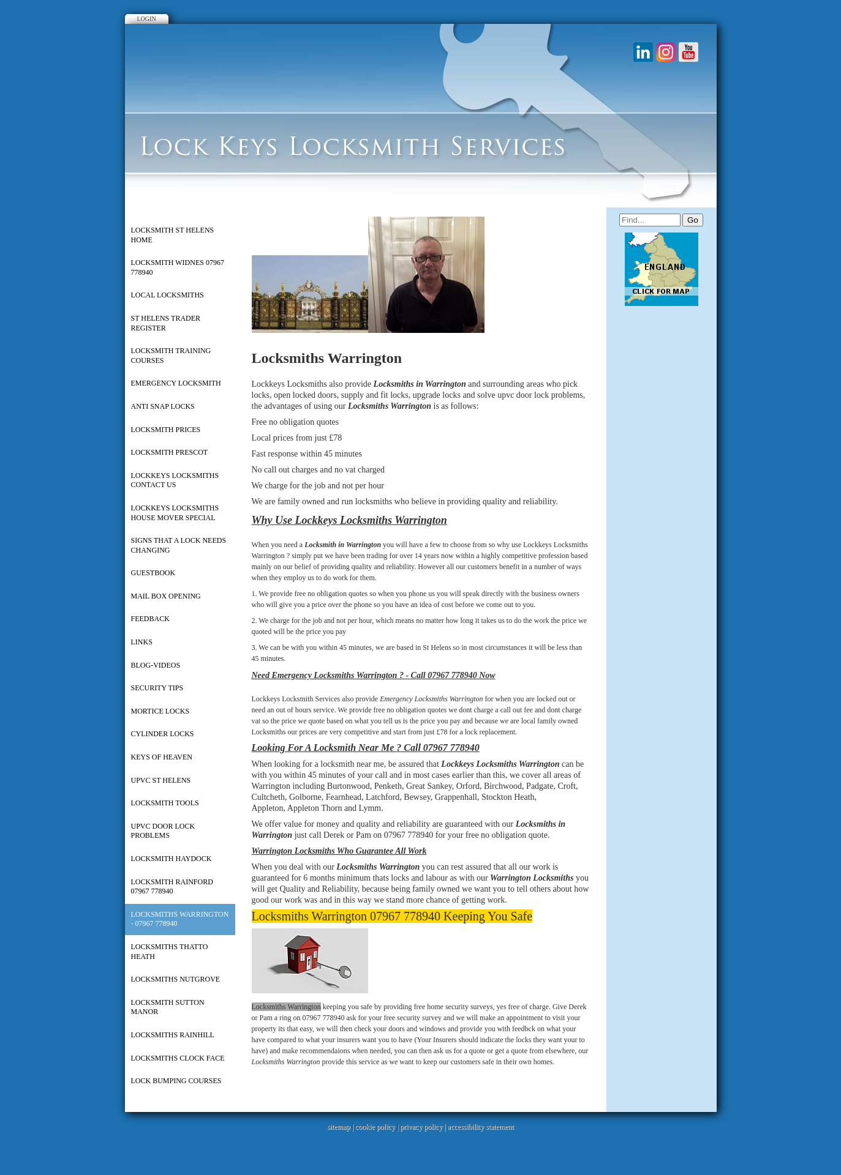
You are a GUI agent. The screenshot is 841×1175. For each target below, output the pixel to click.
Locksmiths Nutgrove (176, 979)
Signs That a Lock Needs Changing (179, 545)
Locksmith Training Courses (171, 355)
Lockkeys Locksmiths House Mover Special (175, 513)
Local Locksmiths (167, 295)
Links (142, 642)
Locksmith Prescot (169, 452)
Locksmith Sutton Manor (168, 1007)
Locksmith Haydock (171, 858)
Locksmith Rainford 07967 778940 (172, 887)
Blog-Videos (156, 665)
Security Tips (157, 688)
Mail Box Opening (166, 596)
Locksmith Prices (166, 429)
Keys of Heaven (161, 757)
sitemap (338, 1126)
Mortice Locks (160, 711)
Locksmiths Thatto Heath (169, 951)
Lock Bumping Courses (176, 1080)
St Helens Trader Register (166, 323)
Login (146, 18)
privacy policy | (423, 1126)
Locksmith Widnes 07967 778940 (177, 267)
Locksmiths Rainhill (172, 1035)
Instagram (666, 52)
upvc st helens (161, 780)
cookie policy (375, 1126)
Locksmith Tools (165, 803)
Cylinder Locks (162, 733)
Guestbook (153, 573)
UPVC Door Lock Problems (163, 831)
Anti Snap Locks (163, 406)
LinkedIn (643, 52)
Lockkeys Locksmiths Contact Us (175, 480)
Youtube (688, 52)
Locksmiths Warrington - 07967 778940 (180, 919)
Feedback (150, 618)
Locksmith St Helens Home (172, 235)
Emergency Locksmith (176, 383)
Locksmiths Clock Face (178, 1058)
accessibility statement (481, 1126)
